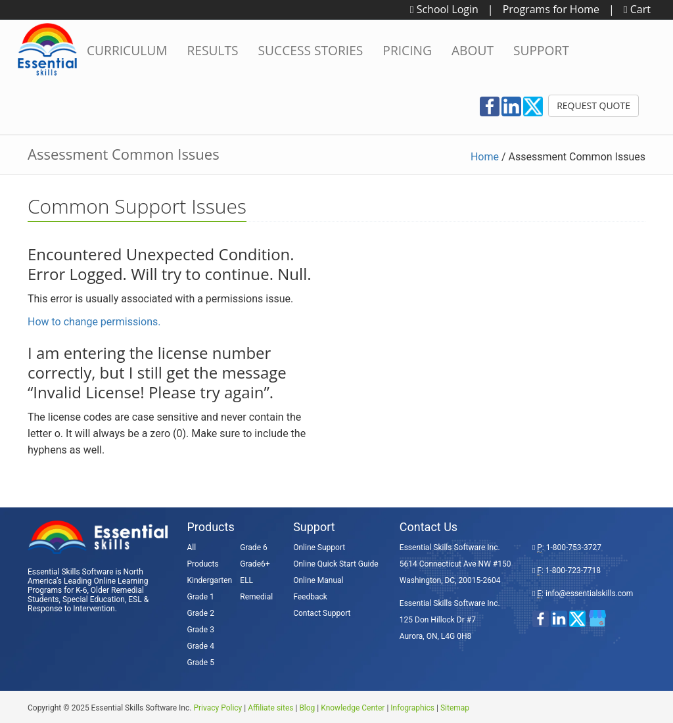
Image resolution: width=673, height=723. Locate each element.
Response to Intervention (71, 608)
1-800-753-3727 (573, 547)
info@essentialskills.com (589, 593)
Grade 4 (200, 646)
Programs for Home (551, 9)
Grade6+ (254, 564)
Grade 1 (200, 596)
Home (485, 157)
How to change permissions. (94, 321)
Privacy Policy (217, 707)
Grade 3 (200, 629)
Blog (307, 707)
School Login (444, 9)
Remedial (256, 596)
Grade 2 (200, 613)
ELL (246, 580)
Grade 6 (253, 547)
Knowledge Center (352, 707)
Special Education (93, 599)
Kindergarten (210, 580)
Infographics (412, 707)
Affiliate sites (270, 707)
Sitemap (454, 707)
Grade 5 (200, 662)
